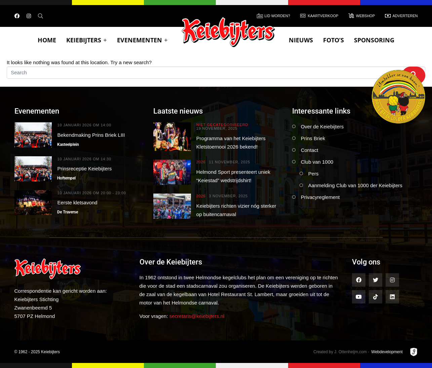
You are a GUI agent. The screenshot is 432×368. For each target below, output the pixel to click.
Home (47, 40)
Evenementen (142, 40)
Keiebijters (86, 40)
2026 (201, 162)
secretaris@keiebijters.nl (197, 316)
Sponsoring (374, 40)
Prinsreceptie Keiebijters (84, 168)
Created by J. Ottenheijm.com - (341, 352)
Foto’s (333, 40)
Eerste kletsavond (77, 202)
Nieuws (301, 40)
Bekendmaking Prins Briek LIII (91, 135)
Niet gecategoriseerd (222, 125)
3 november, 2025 (228, 196)
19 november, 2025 (216, 128)
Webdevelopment (386, 352)
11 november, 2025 (229, 162)
